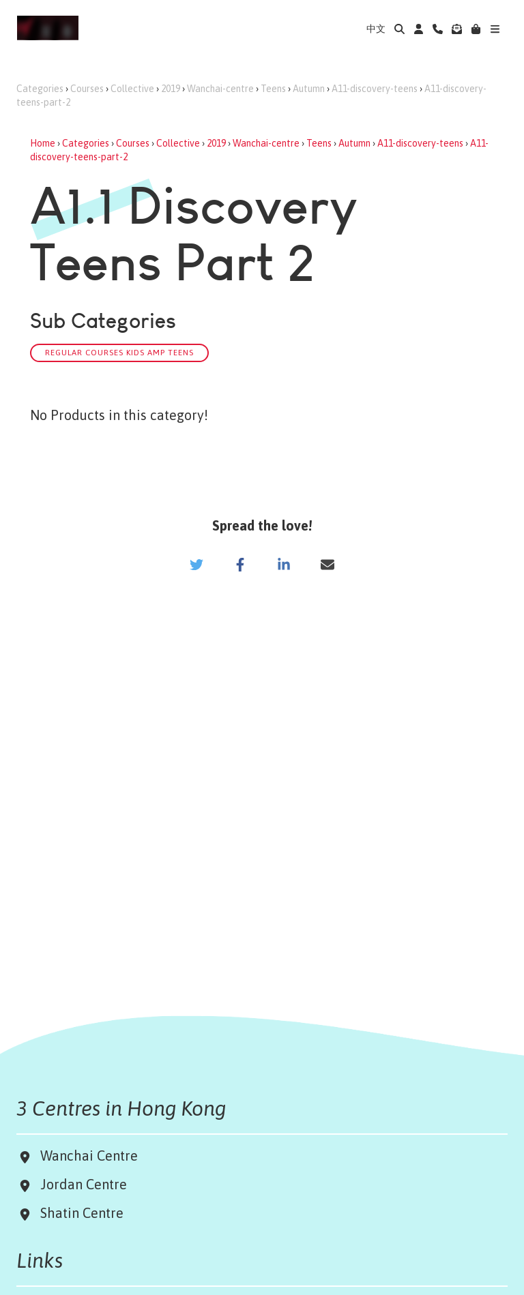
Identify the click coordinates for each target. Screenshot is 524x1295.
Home (42, 143)
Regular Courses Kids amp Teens (119, 352)
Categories (39, 88)
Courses (87, 88)
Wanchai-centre (220, 88)
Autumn (309, 88)
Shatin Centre (78, 1213)
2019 (170, 88)
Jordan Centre (80, 1184)
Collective (132, 88)
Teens (273, 88)
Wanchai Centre (90, 1155)
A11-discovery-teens (375, 88)
